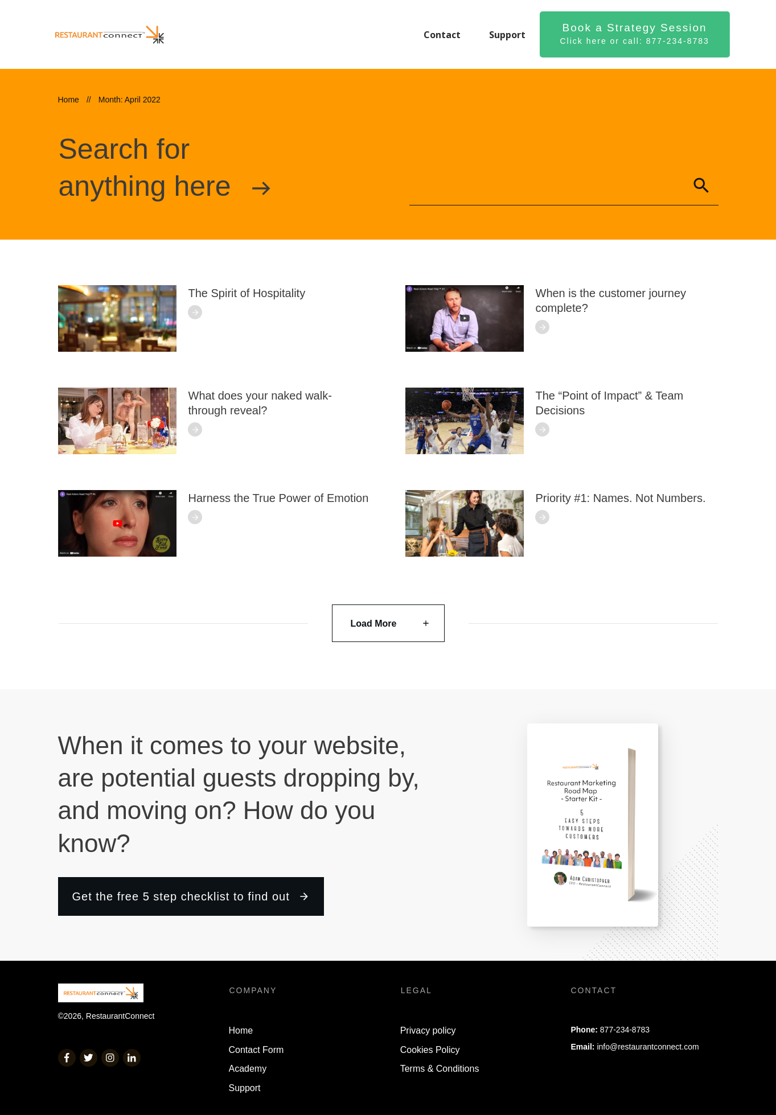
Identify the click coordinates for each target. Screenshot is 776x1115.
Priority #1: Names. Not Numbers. (621, 498)
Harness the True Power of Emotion (278, 498)
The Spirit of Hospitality (247, 293)
